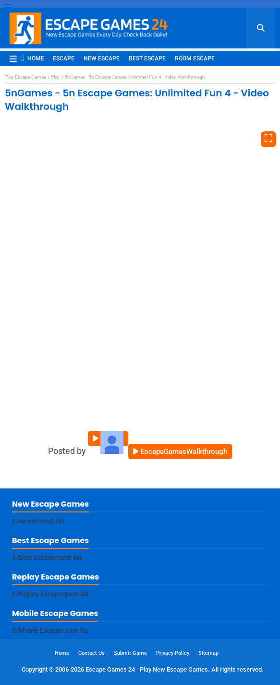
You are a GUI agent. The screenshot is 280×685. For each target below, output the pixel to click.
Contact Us (91, 653)
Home (33, 58)
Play (55, 77)
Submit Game (130, 653)
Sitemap (208, 653)
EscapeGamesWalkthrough (184, 451)
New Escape (102, 58)
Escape (63, 58)
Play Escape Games (25, 77)
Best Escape (147, 58)
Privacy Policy (172, 653)
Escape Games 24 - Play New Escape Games (146, 669)
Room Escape (195, 58)
